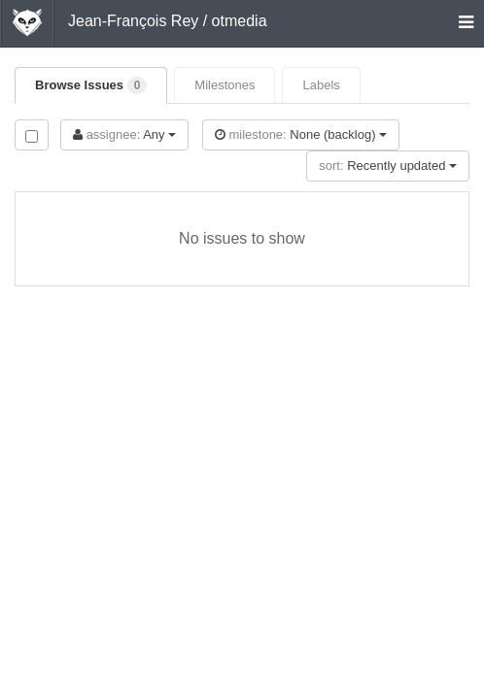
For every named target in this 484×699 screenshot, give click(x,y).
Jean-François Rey (133, 21)
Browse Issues (91, 85)
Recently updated (388, 165)
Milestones (224, 85)
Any (124, 134)
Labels (320, 85)
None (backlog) (301, 134)
